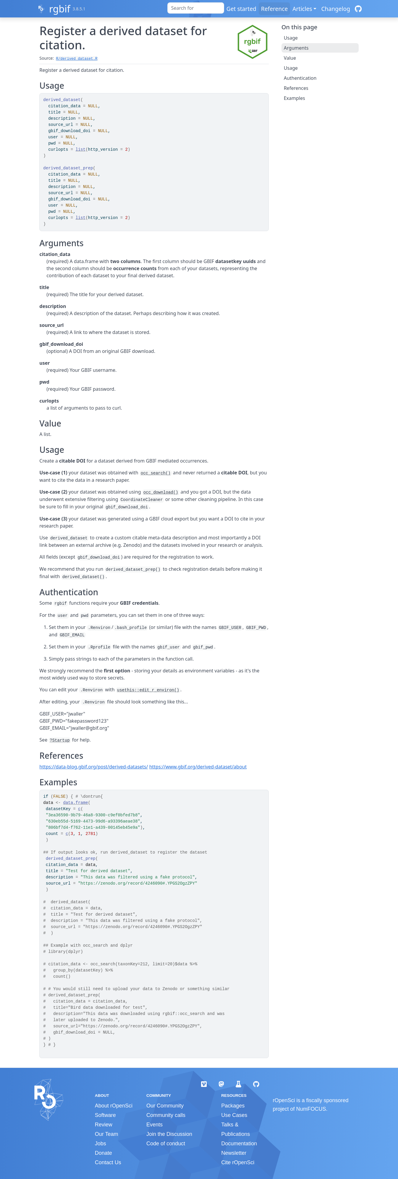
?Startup (59, 740)
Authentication (300, 78)
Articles (302, 9)
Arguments (296, 48)
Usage (291, 38)
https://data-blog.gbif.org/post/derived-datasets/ (93, 766)
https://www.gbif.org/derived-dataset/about (198, 766)
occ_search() (156, 473)
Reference (274, 9)
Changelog (335, 9)
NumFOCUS (311, 1109)
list (81, 149)
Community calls (165, 1115)
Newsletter (233, 1153)
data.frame (75, 802)
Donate (103, 1153)
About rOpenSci (113, 1106)
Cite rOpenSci (237, 1162)
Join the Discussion (169, 1134)
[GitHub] (358, 8)
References (296, 88)
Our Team (106, 1134)
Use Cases (234, 1115)
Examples (294, 98)
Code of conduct (165, 1143)
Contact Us (108, 1162)
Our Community (165, 1106)
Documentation (239, 1143)
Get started (241, 9)
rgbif (59, 9)
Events (154, 1125)
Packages (233, 1106)
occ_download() (160, 492)
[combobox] (195, 8)
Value (290, 58)
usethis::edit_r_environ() (148, 690)
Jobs (100, 1143)
